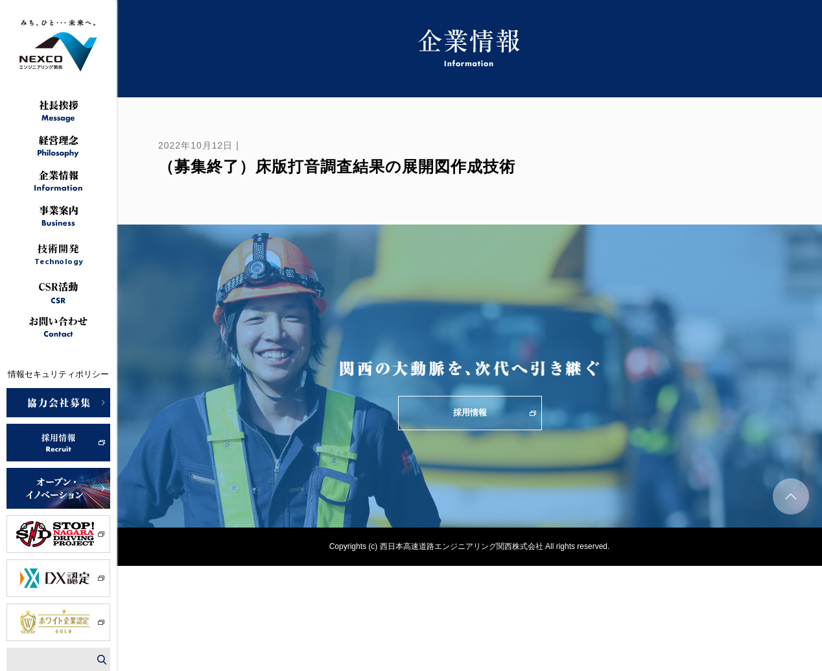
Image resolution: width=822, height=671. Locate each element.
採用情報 (470, 412)
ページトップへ (791, 496)
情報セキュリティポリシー (58, 374)
